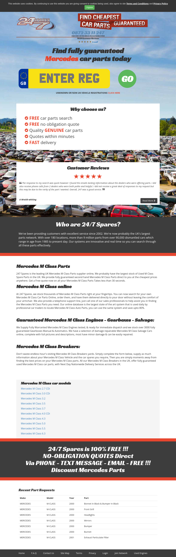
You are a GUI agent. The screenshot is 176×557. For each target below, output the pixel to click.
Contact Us (48, 553)
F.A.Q (33, 553)
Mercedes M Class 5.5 (33, 428)
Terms (79, 553)
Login (105, 553)
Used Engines (140, 553)
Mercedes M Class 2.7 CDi (35, 388)
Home (22, 553)
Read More (148, 200)
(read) (95, 42)
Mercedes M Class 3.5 (33, 403)
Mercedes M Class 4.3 (33, 418)
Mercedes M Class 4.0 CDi (35, 413)
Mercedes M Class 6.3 (33, 433)
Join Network (121, 553)
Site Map (65, 553)
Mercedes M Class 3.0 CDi (35, 393)
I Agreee (89, 7)
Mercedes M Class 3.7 (33, 408)
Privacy (92, 553)
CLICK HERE (114, 92)
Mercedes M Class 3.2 (33, 398)
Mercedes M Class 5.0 (33, 423)
